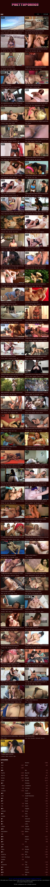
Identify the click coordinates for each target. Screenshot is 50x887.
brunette (7, 33)
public (16, 159)
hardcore (20, 33)
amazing (27, 394)
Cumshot (12, 790)
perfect (36, 69)
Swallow (12, 859)
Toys (36, 864)
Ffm (12, 806)
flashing (27, 376)
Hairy (36, 813)
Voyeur (36, 869)
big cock (6, 268)
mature (41, 33)
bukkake (10, 539)
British (12, 780)
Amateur (36, 762)
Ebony (36, 798)
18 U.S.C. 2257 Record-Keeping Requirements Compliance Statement (25, 878)
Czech (36, 790)
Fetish (36, 803)
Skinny (36, 852)
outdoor (15, 33)
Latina (36, 823)
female (12, 159)
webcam (16, 322)
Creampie (36, 788)
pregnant (30, 557)
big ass (4, 51)
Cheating (36, 783)
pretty (40, 69)
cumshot (10, 141)
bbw (26, 33)
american (3, 521)
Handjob (12, 816)
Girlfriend (12, 811)
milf (37, 51)
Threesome (12, 864)
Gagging (36, 808)
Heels (36, 816)
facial (10, 87)
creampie (35, 340)
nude (5, 159)
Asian (36, 765)
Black (36, 775)
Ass (12, 767)
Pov (36, 841)
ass (8, 51)
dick (2, 105)
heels (18, 539)
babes (31, 87)
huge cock (7, 213)
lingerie (38, 358)
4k (1, 51)
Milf (12, 834)
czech (10, 177)
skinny (43, 105)
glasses (42, 231)
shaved (38, 304)
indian (41, 575)
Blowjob (36, 778)
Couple (12, 788)
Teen (36, 862)
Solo (36, 854)
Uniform (36, 867)
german (44, 485)
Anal (12, 765)
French (36, 806)
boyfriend (27, 268)
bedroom (27, 467)
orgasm (34, 376)
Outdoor (36, 839)
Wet (12, 874)
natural (41, 412)
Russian (36, 849)
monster (43, 738)
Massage (36, 829)
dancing (3, 485)
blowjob (6, 105)
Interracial (36, 818)
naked (26, 448)
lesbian (27, 87)
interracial (14, 467)
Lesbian (12, 826)
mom (42, 611)
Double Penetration (36, 795)
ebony (9, 322)
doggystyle (16, 521)
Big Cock (36, 773)
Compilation (36, 785)
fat (1, 665)
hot (26, 159)
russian (11, 376)
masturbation (17, 87)
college (32, 521)
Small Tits (12, 854)
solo (33, 105)
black (11, 51)
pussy (40, 141)
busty (14, 51)
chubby (27, 213)
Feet (12, 803)
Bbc (36, 770)
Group (36, 811)
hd (12, 87)
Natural (36, 836)
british (29, 123)
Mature (36, 831)
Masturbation (12, 831)
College (12, 785)
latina (11, 33)
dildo (2, 430)
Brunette (36, 780)
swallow (17, 702)
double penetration (39, 629)
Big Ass (12, 773)
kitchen (11, 756)
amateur (6, 430)
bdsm (26, 412)
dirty (29, 141)
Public (12, 844)
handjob (15, 141)
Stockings (36, 857)
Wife (36, 874)
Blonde (12, 778)
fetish (35, 611)
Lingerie (36, 826)
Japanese (36, 821)
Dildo (12, 795)
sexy (2, 159)
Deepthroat (36, 793)
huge (2, 213)
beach (2, 33)
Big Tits (12, 775)
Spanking (12, 857)
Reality (36, 846)
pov (9, 412)
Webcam (36, 872)
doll (2, 286)
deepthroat (42, 268)
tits (33, 33)
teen (8, 503)
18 (5, 503)
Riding (12, 849)
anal (2, 268)
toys (2, 177)
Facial (36, 801)
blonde (5, 141)
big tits (29, 33)
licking (35, 87)
